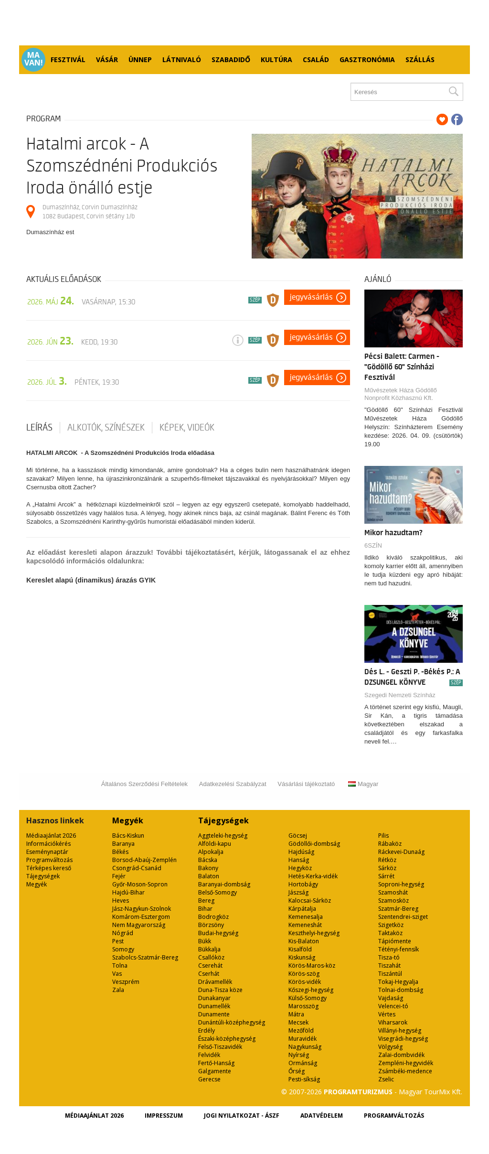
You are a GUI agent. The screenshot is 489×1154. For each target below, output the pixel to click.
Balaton (208, 876)
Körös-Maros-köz (311, 965)
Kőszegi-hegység (310, 990)
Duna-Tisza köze (220, 990)
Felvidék (209, 1055)
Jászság (298, 892)
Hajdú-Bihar (128, 892)
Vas (117, 974)
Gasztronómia (367, 59)
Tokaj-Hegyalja (398, 982)
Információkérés (48, 844)
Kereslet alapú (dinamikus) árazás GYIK (91, 580)
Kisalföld (300, 949)
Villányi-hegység (399, 1030)
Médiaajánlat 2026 (51, 835)
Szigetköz (391, 925)
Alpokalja (210, 852)
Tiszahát (389, 965)
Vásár (107, 59)
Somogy (123, 949)
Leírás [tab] (39, 427)
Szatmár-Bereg (398, 909)
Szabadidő (231, 59)
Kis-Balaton (303, 941)
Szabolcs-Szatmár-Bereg (145, 957)
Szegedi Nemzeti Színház (400, 695)
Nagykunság (304, 1047)
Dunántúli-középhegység (231, 1022)
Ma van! (33, 58)
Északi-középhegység (226, 1039)
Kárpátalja (302, 909)
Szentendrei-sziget (403, 917)
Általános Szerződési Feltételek (144, 783)
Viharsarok (392, 1022)
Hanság (298, 860)
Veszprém (125, 982)
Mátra (296, 1014)
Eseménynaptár (47, 852)
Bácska (207, 860)
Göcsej (297, 835)
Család (316, 59)
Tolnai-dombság (400, 990)
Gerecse (209, 1079)
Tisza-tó (389, 957)
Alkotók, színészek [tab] (106, 427)
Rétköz (387, 860)
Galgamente (214, 1071)
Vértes (386, 1014)
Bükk (204, 941)
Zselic (386, 1079)
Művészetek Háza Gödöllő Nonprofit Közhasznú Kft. (400, 394)
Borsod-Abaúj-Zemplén (144, 860)
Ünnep (140, 59)
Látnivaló (181, 59)
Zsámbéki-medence (405, 1071)
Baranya (123, 844)
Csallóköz (211, 957)
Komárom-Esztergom (141, 917)
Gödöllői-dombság (314, 844)
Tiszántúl (390, 974)
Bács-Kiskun (128, 835)
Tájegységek (43, 876)
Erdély (206, 1030)
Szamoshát (393, 892)
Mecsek (298, 1022)
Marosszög (303, 1006)
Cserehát (210, 965)
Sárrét (386, 876)
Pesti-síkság (304, 1079)
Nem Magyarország (138, 925)
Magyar (363, 783)
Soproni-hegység (401, 884)
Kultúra (276, 59)
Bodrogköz (213, 917)
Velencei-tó (393, 1006)
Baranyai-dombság (224, 884)
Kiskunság (301, 957)
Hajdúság (301, 852)
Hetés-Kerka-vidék (313, 876)
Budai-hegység (218, 933)
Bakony (208, 868)
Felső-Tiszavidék (220, 1047)
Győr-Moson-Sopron (140, 884)
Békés (120, 852)
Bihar (205, 909)
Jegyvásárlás (311, 297)
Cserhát (208, 974)
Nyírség (298, 1055)
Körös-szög (303, 974)
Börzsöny (211, 925)
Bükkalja (209, 949)
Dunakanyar (214, 998)
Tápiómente (394, 941)
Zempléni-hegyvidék (405, 1063)
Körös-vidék (304, 982)
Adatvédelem (321, 1115)
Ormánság (302, 1063)
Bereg (206, 900)
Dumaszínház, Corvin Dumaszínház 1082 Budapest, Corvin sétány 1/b (90, 211)
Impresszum (164, 1115)
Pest (118, 941)
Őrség (296, 1071)
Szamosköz (393, 900)
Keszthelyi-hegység (314, 933)
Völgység (390, 1047)
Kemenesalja (305, 917)
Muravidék (302, 1039)
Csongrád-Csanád (136, 868)
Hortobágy (303, 884)
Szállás (420, 59)
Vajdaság (390, 998)
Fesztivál (68, 59)
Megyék (36, 884)
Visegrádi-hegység (403, 1039)
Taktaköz (390, 933)
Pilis (383, 835)
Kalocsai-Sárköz (309, 900)
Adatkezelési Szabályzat (232, 783)
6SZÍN (373, 545)
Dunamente (214, 1014)
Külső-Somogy (307, 998)
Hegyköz (300, 868)
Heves (120, 900)
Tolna (120, 965)
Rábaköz (390, 844)
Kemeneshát (305, 925)
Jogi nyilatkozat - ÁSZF (241, 1115)
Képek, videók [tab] (186, 427)
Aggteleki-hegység (222, 835)
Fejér (119, 876)
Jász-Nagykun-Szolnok (141, 909)
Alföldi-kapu (214, 844)
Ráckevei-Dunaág (401, 852)
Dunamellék (214, 1006)
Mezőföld (301, 1030)
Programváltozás (49, 860)
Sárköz (387, 868)
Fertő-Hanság (216, 1063)
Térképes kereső (48, 868)
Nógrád (122, 933)
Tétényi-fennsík (398, 949)
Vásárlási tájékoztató (306, 783)
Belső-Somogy (217, 892)
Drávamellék (215, 982)
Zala (118, 990)
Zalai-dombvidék (401, 1055)
